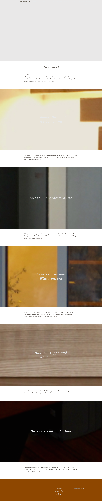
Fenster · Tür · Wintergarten (55, 1)
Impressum (15, 486)
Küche (41, 1)
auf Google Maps (77, 486)
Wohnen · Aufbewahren (29, 1)
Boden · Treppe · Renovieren (76, 1)
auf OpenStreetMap (78, 488)
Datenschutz (15, 490)
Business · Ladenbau (93, 1)
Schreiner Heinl (15, 1)
